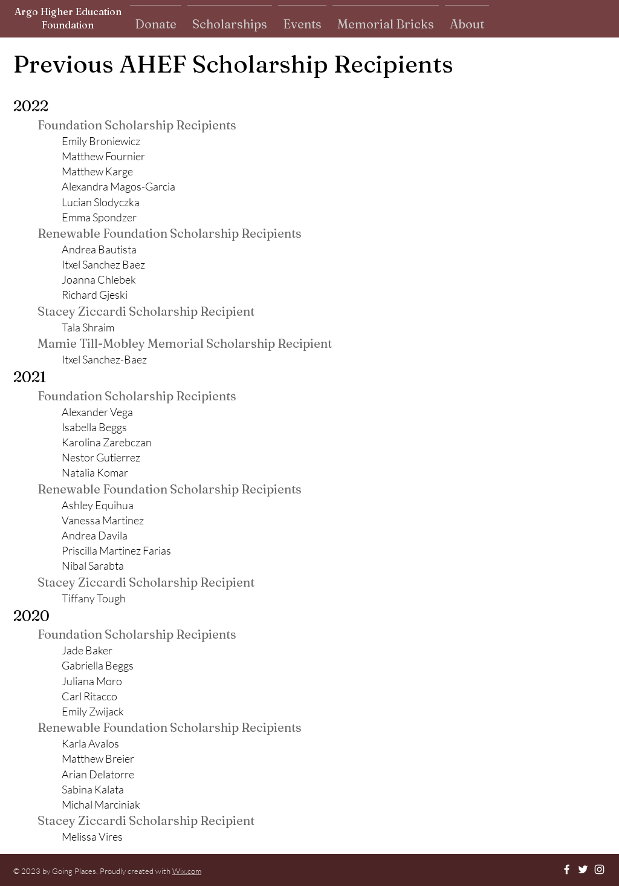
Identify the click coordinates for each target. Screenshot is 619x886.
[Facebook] (566, 869)
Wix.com (186, 871)
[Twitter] (583, 869)
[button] (155, 19)
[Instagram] (599, 869)
